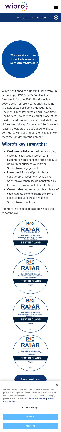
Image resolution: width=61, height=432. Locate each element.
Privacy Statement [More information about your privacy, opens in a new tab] (37, 398)
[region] (30, 406)
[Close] (57, 385)
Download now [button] (30, 379)
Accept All (30, 426)
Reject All (30, 417)
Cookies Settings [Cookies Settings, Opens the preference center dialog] (30, 407)
